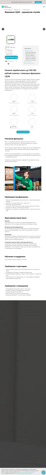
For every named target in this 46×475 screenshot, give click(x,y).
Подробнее (38, 2)
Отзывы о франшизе (28, 61)
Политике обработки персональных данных (23, 473)
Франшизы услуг (17, 9)
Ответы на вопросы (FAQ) (29, 63)
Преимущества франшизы (30, 52)
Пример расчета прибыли (30, 59)
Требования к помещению (30, 58)
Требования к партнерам (30, 56)
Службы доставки (26, 9)
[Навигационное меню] (44, 6)
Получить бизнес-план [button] (11, 57)
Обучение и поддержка (30, 55)
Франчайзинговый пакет (30, 53)
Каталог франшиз (8, 9)
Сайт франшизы (10, 61)
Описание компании (28, 50)
